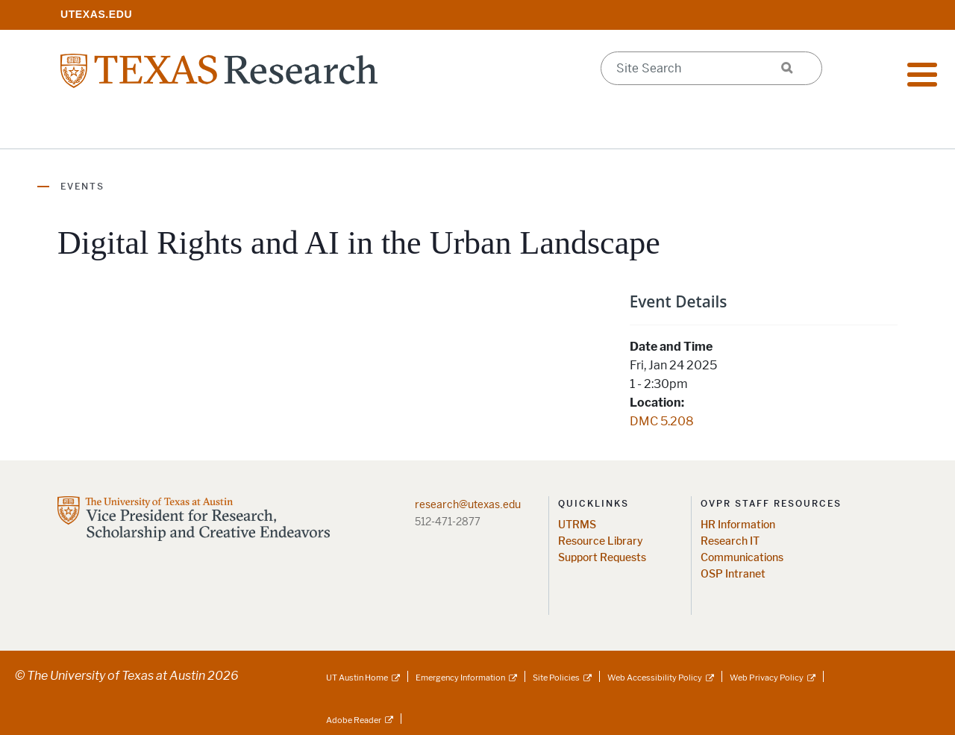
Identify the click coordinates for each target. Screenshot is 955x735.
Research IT (730, 541)
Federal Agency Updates (802, 127)
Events (82, 187)
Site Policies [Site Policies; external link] (556, 677)
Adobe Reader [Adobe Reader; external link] (353, 720)
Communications (742, 557)
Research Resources (129, 127)
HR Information (738, 525)
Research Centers (622, 127)
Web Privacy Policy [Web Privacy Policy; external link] (767, 677)
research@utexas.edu (468, 504)
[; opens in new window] (96, 14)
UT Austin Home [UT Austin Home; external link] (357, 677)
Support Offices (466, 127)
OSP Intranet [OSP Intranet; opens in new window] (733, 574)
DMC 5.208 (662, 421)
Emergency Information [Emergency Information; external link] (460, 677)
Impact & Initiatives (304, 127)
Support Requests (602, 557)
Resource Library (600, 541)
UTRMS (577, 525)
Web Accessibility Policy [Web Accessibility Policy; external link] (654, 677)
